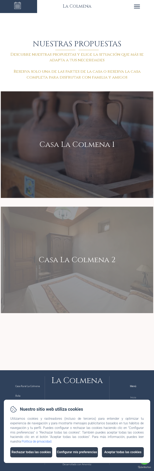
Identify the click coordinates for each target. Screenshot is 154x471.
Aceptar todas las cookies (122, 452)
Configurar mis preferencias (77, 452)
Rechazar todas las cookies (31, 452)
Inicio (133, 397)
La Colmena (77, 380)
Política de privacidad (37, 441)
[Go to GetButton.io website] (144, 467)
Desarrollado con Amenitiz (77, 464)
